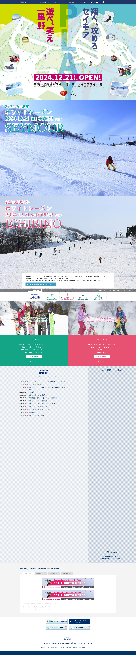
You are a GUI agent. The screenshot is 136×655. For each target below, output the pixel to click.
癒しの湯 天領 (88, 643)
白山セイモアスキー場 (50, 643)
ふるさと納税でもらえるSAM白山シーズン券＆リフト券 (80, 621)
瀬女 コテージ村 (77, 643)
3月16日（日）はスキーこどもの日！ (40, 409)
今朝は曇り (32, 392)
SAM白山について (42, 2)
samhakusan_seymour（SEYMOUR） (112, 558)
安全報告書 (68, 647)
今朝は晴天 (32, 412)
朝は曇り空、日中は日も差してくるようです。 (42, 404)
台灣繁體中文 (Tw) (40, 573)
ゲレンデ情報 (34, 356)
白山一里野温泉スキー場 (65, 643)
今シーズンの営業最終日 (36, 384)
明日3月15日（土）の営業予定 (38, 395)
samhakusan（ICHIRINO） (112, 556)
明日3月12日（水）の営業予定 (38, 415)
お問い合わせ (75, 2)
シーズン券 (63, 2)
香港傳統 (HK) (53, 573)
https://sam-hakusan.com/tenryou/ (40, 284)
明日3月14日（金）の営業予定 (38, 401)
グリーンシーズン (91, 647)
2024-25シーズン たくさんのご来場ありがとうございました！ (47, 381)
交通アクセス (50, 2)
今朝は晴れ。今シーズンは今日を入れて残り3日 (43, 398)
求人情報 (69, 2)
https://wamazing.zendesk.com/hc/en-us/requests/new (41, 609)
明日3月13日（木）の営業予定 (38, 406)
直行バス (57, 2)
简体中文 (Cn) (66, 573)
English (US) (28, 573)
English (101, 2)
